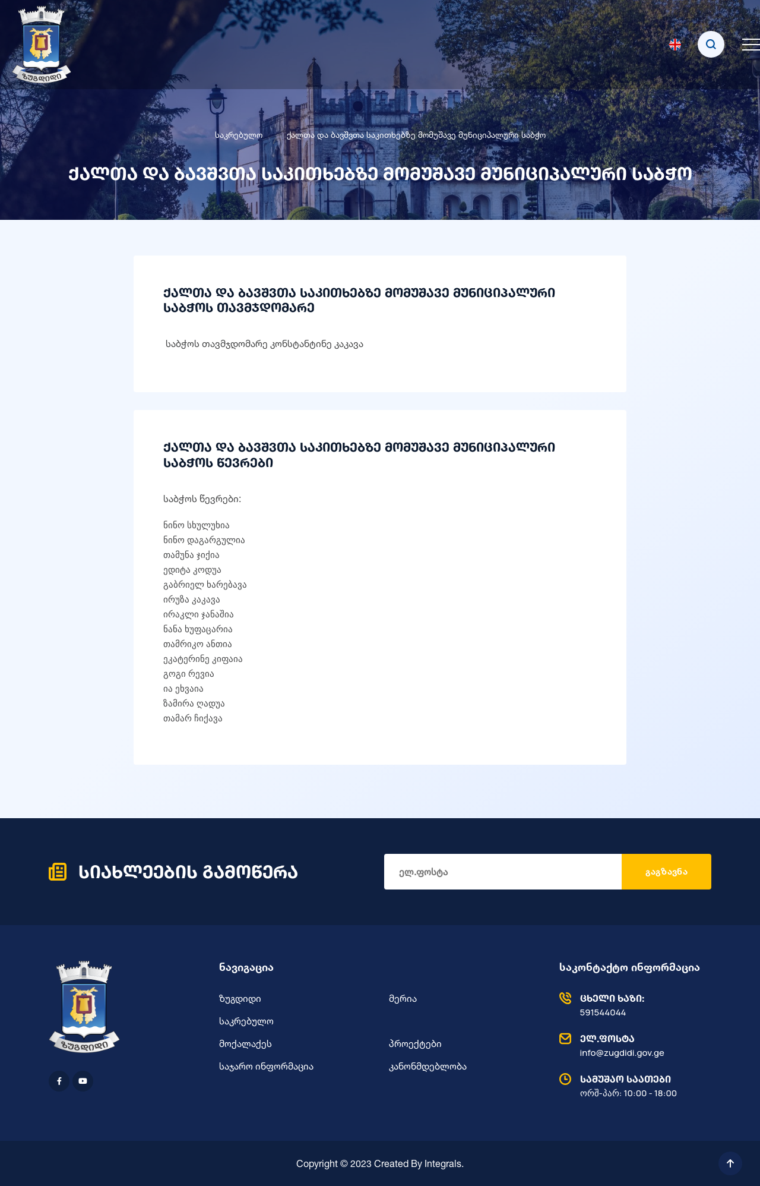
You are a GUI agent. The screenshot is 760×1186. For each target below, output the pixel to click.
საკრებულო (238, 135)
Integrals (443, 1163)
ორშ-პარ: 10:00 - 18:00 (632, 1085)
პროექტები (415, 1043)
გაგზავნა (666, 871)
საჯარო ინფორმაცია (266, 1066)
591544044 (632, 1004)
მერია (403, 998)
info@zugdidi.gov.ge (632, 1045)
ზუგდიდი (240, 998)
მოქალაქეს (245, 1043)
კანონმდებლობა (428, 1066)
